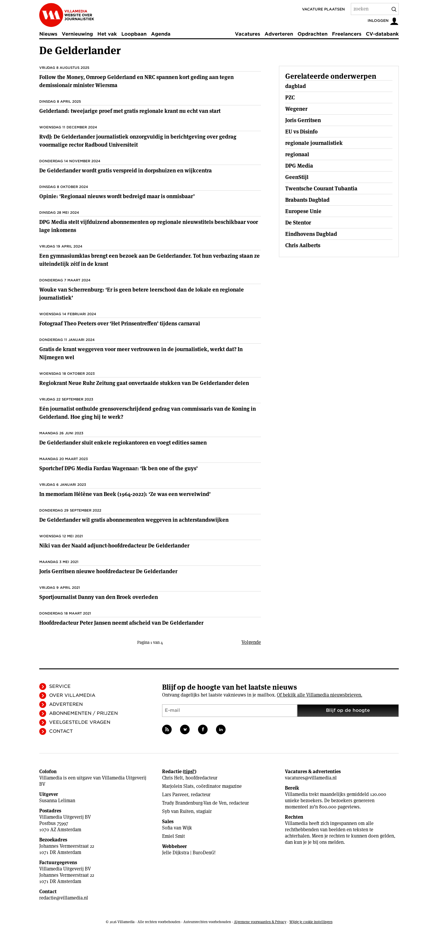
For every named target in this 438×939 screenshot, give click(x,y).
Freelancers (346, 34)
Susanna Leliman (57, 800)
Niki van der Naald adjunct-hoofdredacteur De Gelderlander (114, 545)
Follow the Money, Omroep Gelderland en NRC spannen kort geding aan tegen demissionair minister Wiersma (136, 81)
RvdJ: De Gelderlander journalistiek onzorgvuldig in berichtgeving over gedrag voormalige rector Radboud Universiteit (137, 140)
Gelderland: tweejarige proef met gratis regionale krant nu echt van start (129, 110)
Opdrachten (312, 34)
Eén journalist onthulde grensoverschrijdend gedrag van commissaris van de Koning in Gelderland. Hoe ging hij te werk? (147, 412)
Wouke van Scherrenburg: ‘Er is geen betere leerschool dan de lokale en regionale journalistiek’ (141, 293)
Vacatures (247, 34)
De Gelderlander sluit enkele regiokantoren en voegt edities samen (123, 442)
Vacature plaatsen (323, 9)
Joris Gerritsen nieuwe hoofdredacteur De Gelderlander (108, 571)
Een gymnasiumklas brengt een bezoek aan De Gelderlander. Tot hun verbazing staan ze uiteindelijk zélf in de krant (149, 259)
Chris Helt (172, 778)
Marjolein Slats (178, 786)
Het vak (107, 34)
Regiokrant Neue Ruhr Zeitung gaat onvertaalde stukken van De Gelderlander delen (144, 383)
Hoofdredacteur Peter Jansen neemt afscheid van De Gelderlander (121, 622)
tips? (189, 771)
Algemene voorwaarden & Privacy (260, 922)
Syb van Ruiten (178, 811)
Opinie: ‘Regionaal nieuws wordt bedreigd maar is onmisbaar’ (117, 196)
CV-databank (382, 34)
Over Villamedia (72, 695)
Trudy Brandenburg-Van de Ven (194, 803)
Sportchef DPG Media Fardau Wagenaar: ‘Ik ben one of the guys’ (118, 468)
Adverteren (279, 34)
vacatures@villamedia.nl (311, 778)
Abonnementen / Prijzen (83, 713)
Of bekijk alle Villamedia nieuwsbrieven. (319, 695)
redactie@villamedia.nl (63, 898)
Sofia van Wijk (177, 828)
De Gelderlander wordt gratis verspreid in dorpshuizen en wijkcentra (125, 170)
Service (60, 686)
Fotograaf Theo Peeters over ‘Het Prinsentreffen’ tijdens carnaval (119, 323)
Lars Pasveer (175, 794)
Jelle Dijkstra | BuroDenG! (189, 853)
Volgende (251, 642)
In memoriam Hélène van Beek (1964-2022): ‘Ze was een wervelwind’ (125, 494)
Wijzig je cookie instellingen (311, 922)
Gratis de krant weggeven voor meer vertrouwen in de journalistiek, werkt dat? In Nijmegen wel (141, 353)
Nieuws (48, 34)
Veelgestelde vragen (79, 722)
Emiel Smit (173, 836)
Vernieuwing (77, 34)
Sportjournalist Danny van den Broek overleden (98, 597)
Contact (61, 731)
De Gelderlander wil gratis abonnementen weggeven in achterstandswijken (134, 519)
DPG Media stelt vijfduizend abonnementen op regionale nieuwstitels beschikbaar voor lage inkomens (148, 226)
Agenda (160, 34)
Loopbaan (133, 34)
